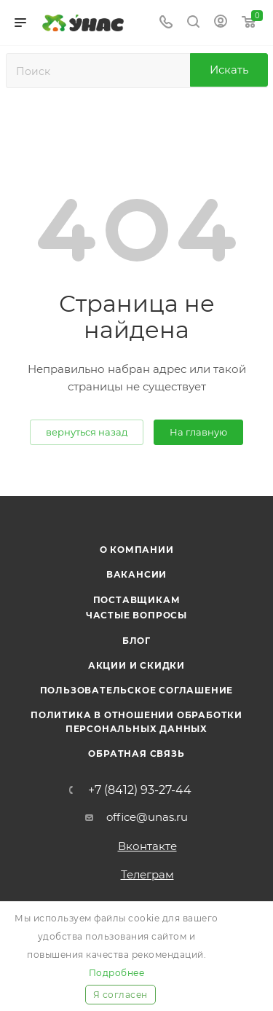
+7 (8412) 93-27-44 (139, 790)
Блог (136, 640)
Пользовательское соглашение (137, 690)
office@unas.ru (147, 817)
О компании (137, 549)
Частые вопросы (136, 615)
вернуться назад (86, 432)
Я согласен (120, 994)
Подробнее (117, 972)
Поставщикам (137, 599)
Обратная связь (136, 753)
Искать (229, 69)
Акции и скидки (136, 665)
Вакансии (136, 574)
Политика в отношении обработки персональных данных (136, 721)
